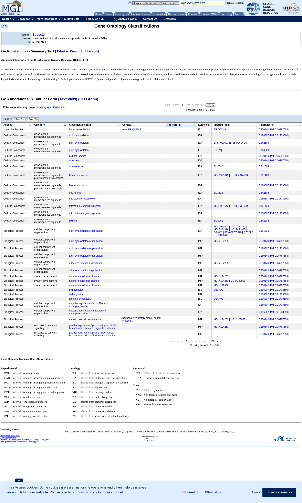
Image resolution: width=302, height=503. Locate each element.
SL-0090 (218, 166)
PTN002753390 (233, 232)
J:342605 (264, 142)
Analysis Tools (125, 19)
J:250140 (264, 129)
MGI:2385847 (238, 226)
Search (6, 18)
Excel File (32, 119)
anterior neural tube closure (84, 276)
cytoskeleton (76, 166)
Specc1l (38, 34)
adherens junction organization (85, 263)
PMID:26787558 (279, 129)
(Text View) (67, 99)
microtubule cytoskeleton (82, 198)
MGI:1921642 (221, 175)
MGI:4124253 (221, 241)
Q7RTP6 (248, 232)
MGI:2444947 (238, 229)
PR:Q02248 (134, 129)
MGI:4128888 (238, 280)
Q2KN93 (218, 298)
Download (24, 18)
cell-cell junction (77, 156)
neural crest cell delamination (85, 319)
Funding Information (8, 438)
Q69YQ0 (242, 142)
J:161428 (264, 175)
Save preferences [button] (279, 492)
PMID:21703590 (279, 135)
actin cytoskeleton (78, 135)
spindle (73, 220)
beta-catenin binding (80, 129)
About (4, 14)
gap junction (75, 192)
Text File (18, 119)
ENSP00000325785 (224, 142)
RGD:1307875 (221, 235)
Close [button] (256, 492)
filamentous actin (78, 175)
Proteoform (174, 124)
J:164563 (264, 150)
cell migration (76, 294)
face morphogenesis (80, 298)
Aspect (33, 107)
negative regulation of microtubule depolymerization (87, 312)
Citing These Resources (10, 436)
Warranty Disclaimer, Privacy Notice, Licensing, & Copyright (24, 440)
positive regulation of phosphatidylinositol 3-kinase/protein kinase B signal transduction (92, 327)
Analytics (213, 492)
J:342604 (264, 166)
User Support (33, 442)
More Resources (47, 18)
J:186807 (264, 135)
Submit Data (72, 18)
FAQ (18, 14)
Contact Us (150, 18)
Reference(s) (266, 124)
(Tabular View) (67, 51)
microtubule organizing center (85, 206)
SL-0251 (218, 220)
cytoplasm (74, 160)
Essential (190, 492)
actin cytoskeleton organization (86, 230)
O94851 (218, 232)
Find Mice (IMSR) (96, 18)
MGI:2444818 (221, 229)
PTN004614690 (239, 175)
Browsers (170, 18)
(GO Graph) (89, 51)
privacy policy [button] (87, 492)
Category (45, 107)
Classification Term (80, 124)
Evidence (58, 107)
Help (11, 14)
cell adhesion (76, 289)
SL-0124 (218, 192)
